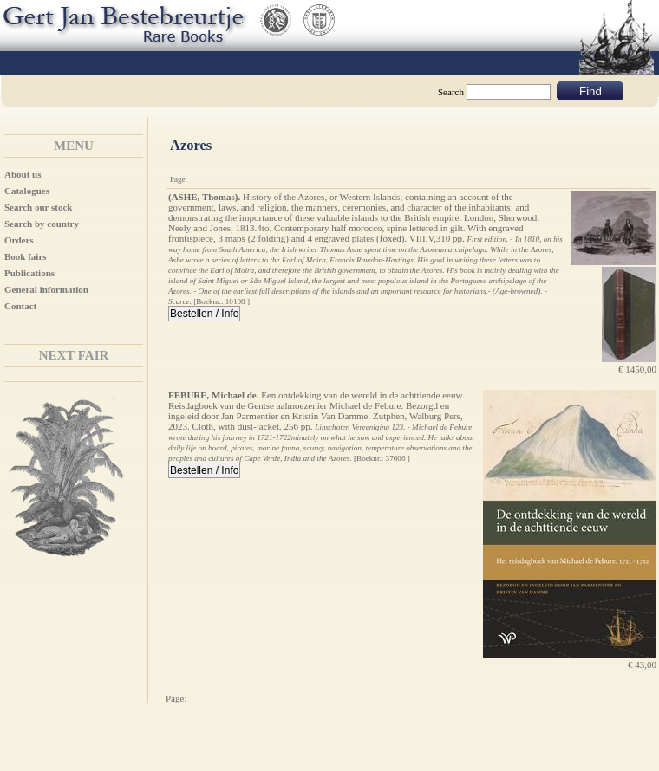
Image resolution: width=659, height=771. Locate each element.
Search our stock (38, 207)
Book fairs (25, 256)
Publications (29, 273)
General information (46, 289)
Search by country (41, 223)
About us (23, 174)
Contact (20, 306)
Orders (19, 240)
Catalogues (26, 190)
